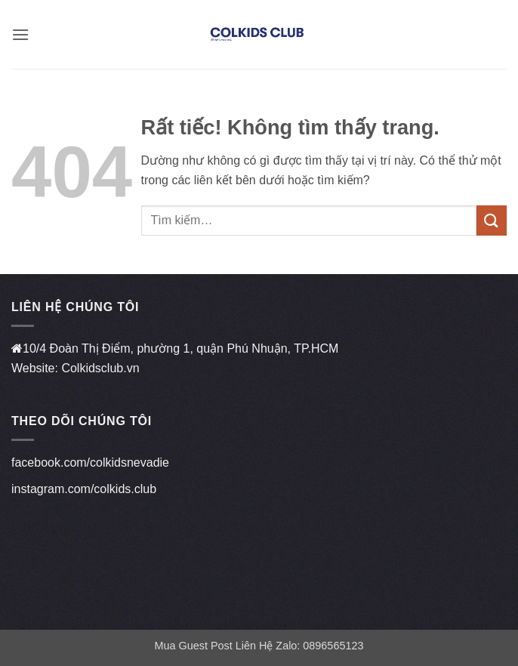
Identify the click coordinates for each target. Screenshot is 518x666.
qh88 (25, 585)
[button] (20, 34)
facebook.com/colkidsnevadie (90, 462)
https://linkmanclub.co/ (71, 515)
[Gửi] (491, 220)
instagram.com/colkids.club (83, 489)
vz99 (24, 550)
